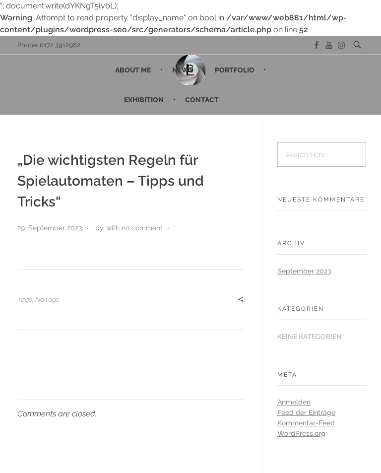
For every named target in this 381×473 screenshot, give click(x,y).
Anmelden (294, 402)
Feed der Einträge (306, 412)
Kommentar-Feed (306, 423)
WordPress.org (301, 433)
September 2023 (304, 271)
